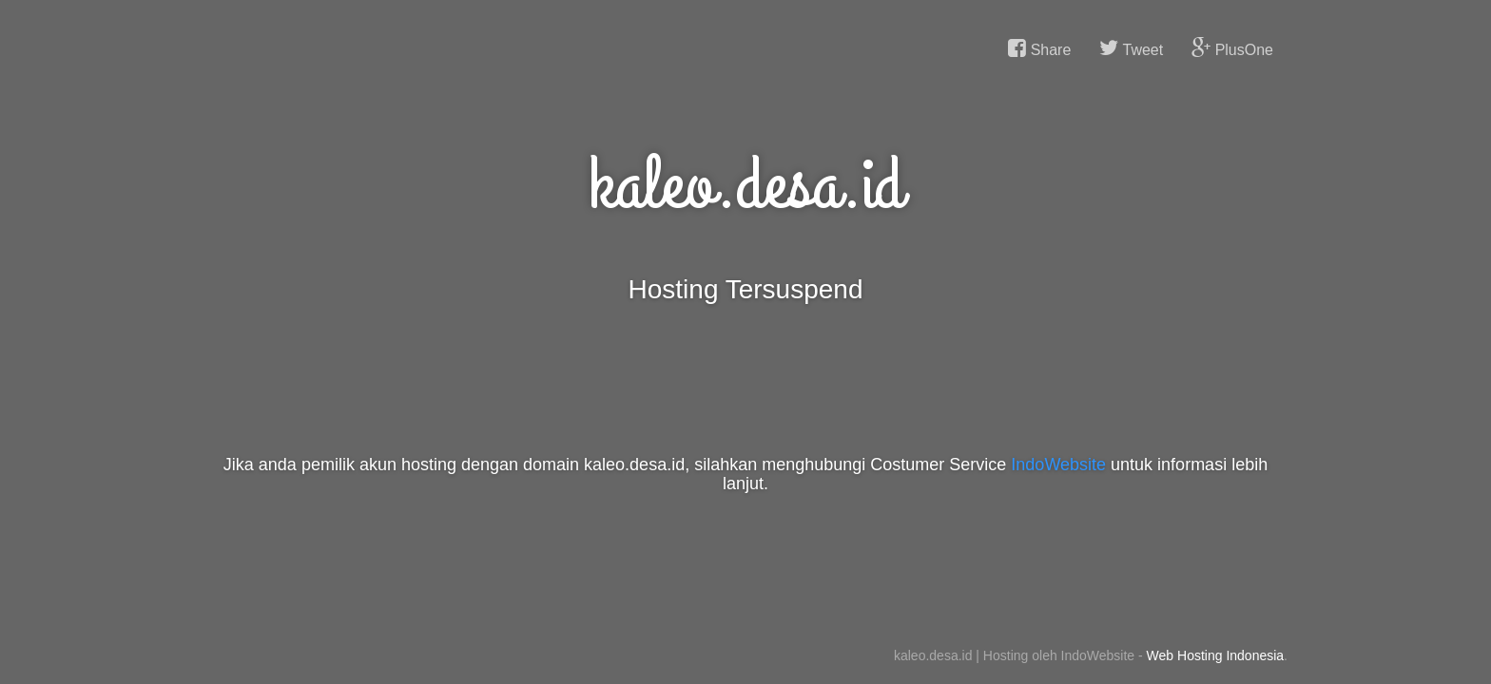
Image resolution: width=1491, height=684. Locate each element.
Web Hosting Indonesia (1216, 655)
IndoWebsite (1058, 464)
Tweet (1131, 48)
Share (1039, 48)
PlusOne (1232, 48)
